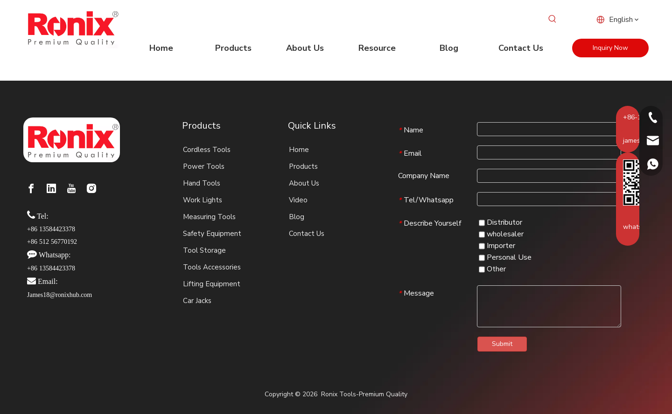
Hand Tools (201, 183)
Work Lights (202, 200)
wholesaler (501, 234)
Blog (296, 216)
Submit (502, 343)
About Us (304, 183)
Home (299, 149)
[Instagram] (91, 188)
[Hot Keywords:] (552, 19)
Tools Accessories (212, 267)
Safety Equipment (212, 233)
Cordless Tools (207, 149)
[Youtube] (71, 188)
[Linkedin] (51, 188)
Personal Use (505, 257)
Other (492, 269)
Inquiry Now (610, 47)
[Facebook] (31, 188)
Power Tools (203, 166)
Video (298, 200)
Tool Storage (204, 250)
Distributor (500, 222)
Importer (497, 245)
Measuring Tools (209, 216)
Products (303, 166)
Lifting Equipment (211, 284)
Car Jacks (197, 300)
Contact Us (306, 233)
